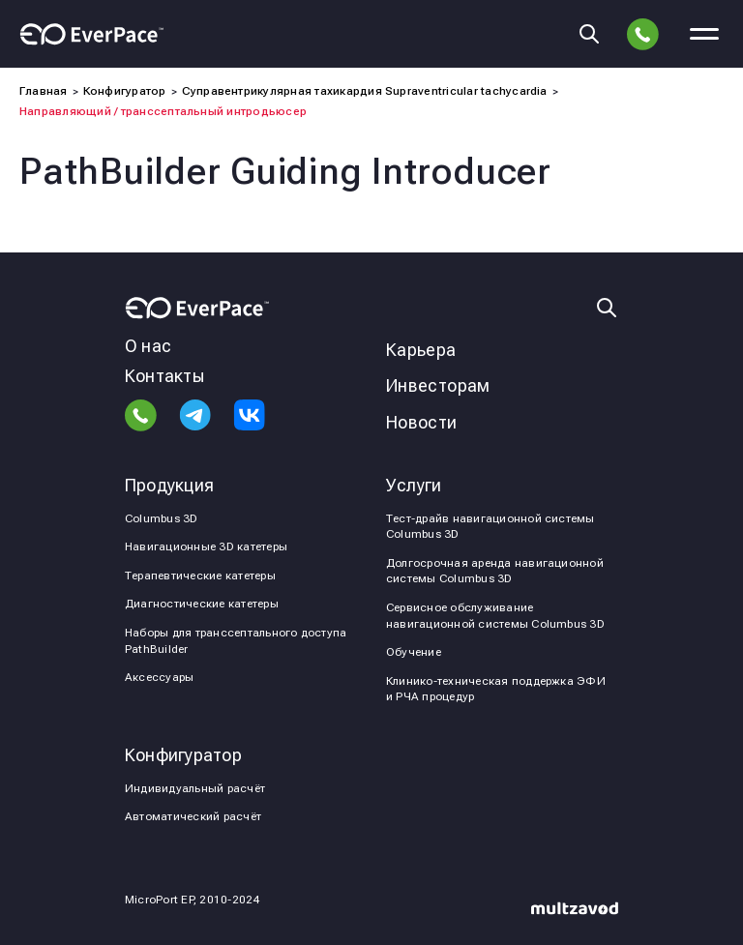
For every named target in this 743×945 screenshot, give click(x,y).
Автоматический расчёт (193, 816)
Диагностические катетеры (202, 603)
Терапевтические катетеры (200, 575)
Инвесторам (438, 385)
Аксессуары (159, 677)
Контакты (164, 376)
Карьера (421, 350)
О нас (148, 346)
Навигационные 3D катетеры (206, 546)
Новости (422, 422)
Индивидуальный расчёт (195, 788)
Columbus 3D (161, 518)
